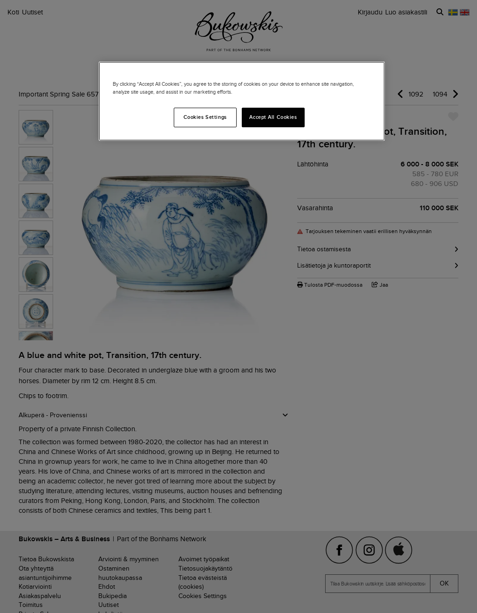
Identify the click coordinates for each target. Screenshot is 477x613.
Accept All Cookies (273, 117)
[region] (242, 101)
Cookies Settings (205, 117)
